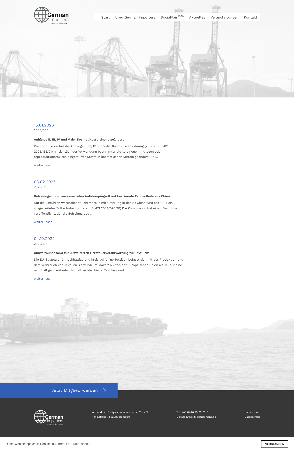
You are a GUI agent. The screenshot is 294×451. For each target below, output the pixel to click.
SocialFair (172, 17)
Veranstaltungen (224, 17)
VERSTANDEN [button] (274, 444)
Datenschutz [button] (81, 444)
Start (105, 17)
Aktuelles (197, 17)
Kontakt (250, 17)
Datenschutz (252, 416)
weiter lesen (43, 165)
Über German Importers (135, 17)
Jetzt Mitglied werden (75, 390)
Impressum (252, 412)
